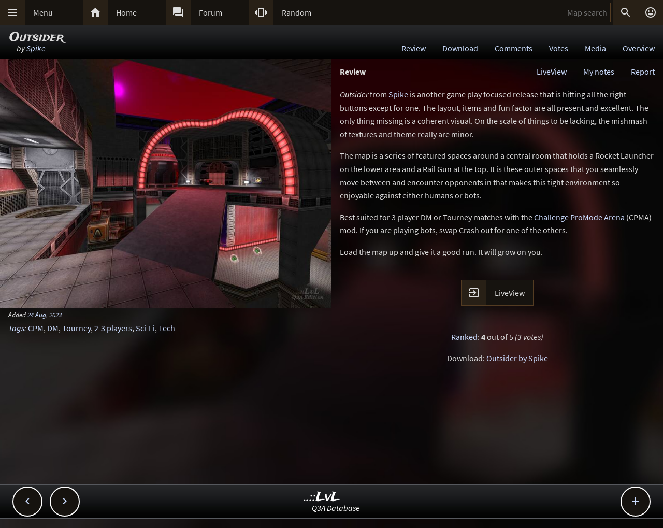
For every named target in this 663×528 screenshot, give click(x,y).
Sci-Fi (145, 328)
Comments (513, 48)
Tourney (76, 328)
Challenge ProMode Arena (579, 217)
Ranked (464, 337)
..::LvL (322, 497)
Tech (166, 328)
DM (53, 328)
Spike (36, 48)
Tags (16, 328)
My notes (598, 71)
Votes (558, 48)
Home (126, 12)
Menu (43, 12)
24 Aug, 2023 (44, 314)
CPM (36, 328)
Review (413, 48)
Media (595, 48)
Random (296, 12)
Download (460, 48)
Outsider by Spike (517, 358)
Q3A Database (336, 508)
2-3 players (113, 328)
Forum (210, 12)
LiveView (552, 71)
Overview (639, 48)
